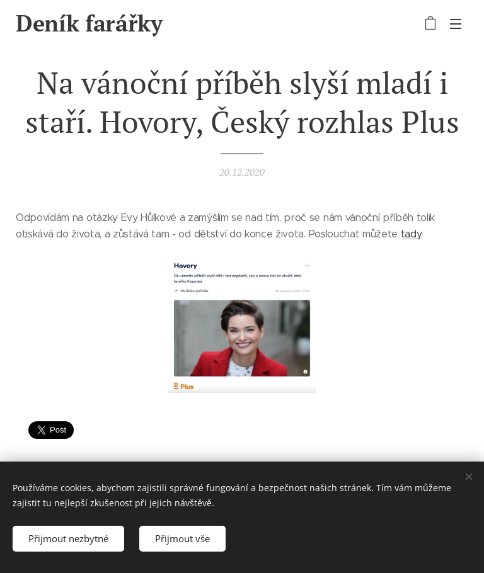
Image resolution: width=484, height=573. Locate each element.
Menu (455, 24)
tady (411, 234)
